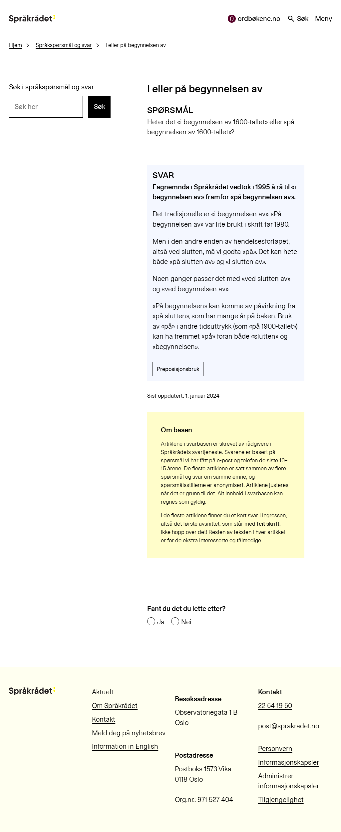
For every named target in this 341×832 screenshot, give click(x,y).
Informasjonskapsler (288, 762)
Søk (297, 19)
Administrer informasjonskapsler (288, 781)
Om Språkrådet (115, 706)
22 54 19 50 (275, 706)
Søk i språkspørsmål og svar (51, 87)
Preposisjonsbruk (178, 369)
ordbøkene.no (254, 19)
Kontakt (103, 719)
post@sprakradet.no (288, 726)
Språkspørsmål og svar (64, 45)
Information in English (125, 746)
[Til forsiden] (32, 19)
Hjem (15, 45)
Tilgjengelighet (281, 800)
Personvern (275, 749)
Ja (161, 622)
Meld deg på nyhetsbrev (129, 733)
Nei (186, 622)
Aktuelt (103, 692)
